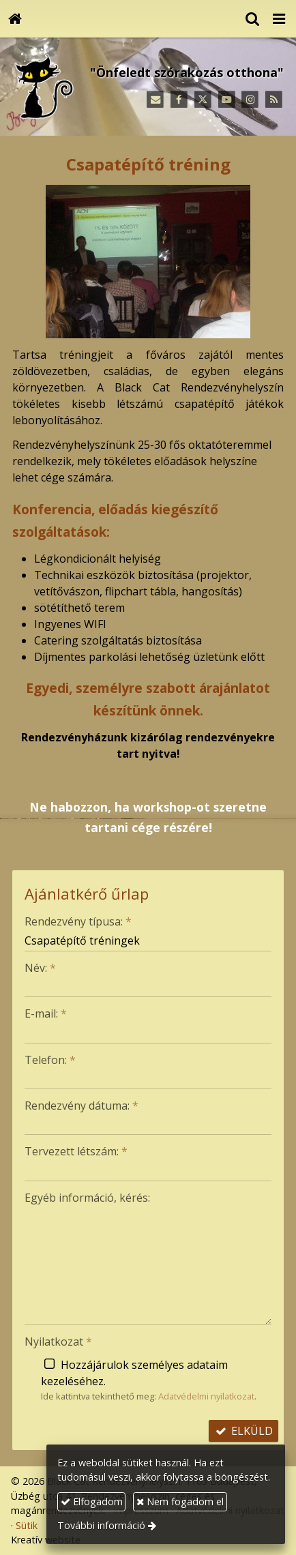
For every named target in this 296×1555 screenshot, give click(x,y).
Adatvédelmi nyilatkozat (206, 1396)
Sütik (27, 1525)
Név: (40, 967)
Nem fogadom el (180, 1501)
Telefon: (50, 1059)
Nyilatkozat (58, 1341)
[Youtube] (227, 100)
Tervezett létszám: (76, 1151)
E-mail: (46, 1013)
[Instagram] (250, 100)
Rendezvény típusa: (78, 921)
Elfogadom (92, 1501)
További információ (101, 1525)
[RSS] (274, 100)
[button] (279, 19)
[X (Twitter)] (203, 100)
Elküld (243, 1430)
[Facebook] (179, 100)
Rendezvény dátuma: (81, 1105)
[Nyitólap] (15, 19)
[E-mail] (155, 100)
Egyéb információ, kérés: (87, 1197)
